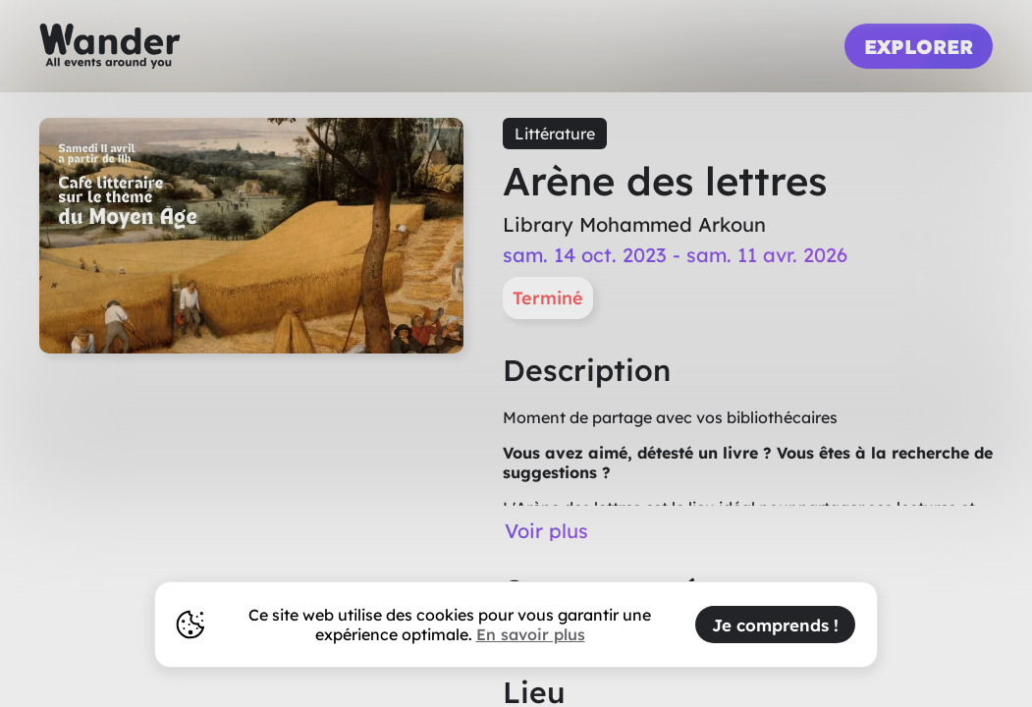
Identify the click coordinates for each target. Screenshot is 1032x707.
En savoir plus (530, 634)
